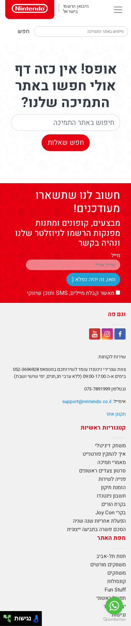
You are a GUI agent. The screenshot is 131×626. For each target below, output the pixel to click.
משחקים (116, 573)
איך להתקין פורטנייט (104, 454)
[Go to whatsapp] (114, 605)
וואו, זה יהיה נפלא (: (93, 279)
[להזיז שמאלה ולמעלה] (5, 617)
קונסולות (116, 581)
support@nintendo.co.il (86, 401)
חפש (23, 31)
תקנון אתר (116, 414)
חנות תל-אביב (111, 556)
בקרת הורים (113, 504)
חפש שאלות (66, 142)
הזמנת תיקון (113, 487)
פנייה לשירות (112, 479)
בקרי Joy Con (110, 512)
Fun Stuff (115, 590)
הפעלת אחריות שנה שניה (99, 521)
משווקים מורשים (108, 564)
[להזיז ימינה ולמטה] (9, 621)
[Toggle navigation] (118, 9)
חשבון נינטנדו (111, 496)
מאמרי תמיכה (111, 462)
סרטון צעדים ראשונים (102, 471)
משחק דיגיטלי (110, 445)
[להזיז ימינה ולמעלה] (9, 617)
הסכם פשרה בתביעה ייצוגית (96, 529)
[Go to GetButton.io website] (114, 619)
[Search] (81, 31)
